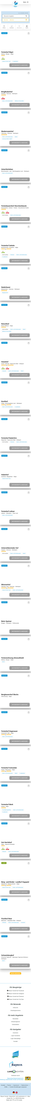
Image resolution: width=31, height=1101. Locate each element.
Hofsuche (15, 1007)
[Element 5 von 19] (18, 690)
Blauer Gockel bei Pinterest (15, 996)
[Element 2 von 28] (14, 397)
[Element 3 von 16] (15, 764)
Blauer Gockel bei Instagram (15, 993)
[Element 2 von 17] (14, 617)
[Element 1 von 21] (12, 127)
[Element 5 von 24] (18, 202)
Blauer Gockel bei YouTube (15, 999)
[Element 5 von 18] (18, 48)
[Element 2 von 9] (14, 838)
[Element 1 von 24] (12, 202)
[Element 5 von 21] (18, 127)
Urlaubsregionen (15, 1021)
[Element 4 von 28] (17, 397)
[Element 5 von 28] (18, 397)
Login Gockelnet (15, 1035)
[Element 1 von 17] (12, 617)
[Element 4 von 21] (17, 127)
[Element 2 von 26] (14, 241)
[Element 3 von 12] (15, 283)
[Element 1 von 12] (12, 283)
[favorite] (29, 33)
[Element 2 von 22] (14, 320)
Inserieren (15, 1032)
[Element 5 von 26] (18, 241)
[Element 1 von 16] (12, 764)
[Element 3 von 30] (15, 358)
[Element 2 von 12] (14, 283)
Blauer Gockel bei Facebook (15, 990)
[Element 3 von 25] (15, 87)
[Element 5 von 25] (18, 87)
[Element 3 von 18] (15, 48)
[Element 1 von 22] (12, 320)
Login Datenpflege (15, 1038)
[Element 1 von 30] (12, 358)
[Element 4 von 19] (17, 690)
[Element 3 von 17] (15, 617)
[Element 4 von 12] (17, 283)
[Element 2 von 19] (14, 690)
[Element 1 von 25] (12, 87)
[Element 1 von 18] (12, 48)
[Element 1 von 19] (12, 690)
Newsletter (15, 1018)
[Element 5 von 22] (18, 320)
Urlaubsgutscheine (15, 1010)
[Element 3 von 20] (15, 544)
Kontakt (15, 1041)
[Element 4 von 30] (17, 358)
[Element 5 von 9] (18, 838)
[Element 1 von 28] (12, 397)
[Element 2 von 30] (14, 358)
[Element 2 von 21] (14, 127)
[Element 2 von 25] (14, 87)
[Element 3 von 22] (15, 320)
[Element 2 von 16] (14, 764)
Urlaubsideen (15, 1024)
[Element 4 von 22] (17, 320)
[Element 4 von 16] (17, 764)
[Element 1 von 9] (12, 838)
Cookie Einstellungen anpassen (18, 1087)
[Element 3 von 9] (15, 838)
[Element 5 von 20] (18, 544)
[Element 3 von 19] (15, 690)
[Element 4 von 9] (17, 838)
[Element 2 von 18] (14, 48)
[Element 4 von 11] (17, 800)
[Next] (15, 973)
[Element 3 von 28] (15, 397)
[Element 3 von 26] (15, 241)
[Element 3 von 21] (15, 127)
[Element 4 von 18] (17, 48)
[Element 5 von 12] (18, 283)
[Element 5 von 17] (18, 617)
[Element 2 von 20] (14, 544)
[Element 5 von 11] (18, 800)
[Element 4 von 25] (17, 87)
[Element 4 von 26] (17, 241)
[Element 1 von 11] (12, 800)
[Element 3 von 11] (15, 800)
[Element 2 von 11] (14, 800)
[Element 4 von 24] (17, 202)
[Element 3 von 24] (15, 202)
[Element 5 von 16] (18, 764)
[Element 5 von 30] (18, 358)
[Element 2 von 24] (14, 202)
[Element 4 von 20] (17, 544)
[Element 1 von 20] (12, 544)
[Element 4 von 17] (17, 617)
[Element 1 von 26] (12, 241)
